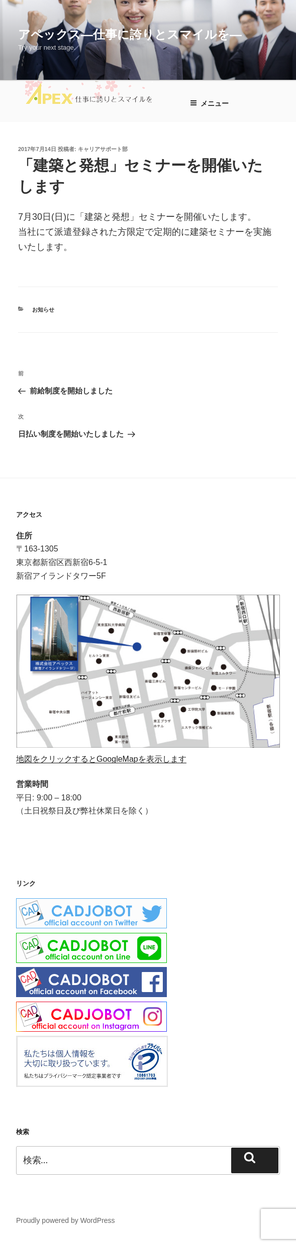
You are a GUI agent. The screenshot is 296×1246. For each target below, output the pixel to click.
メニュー (209, 103)
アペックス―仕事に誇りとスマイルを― (130, 34)
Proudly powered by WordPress (65, 1220)
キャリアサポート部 (103, 149)
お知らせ (43, 310)
